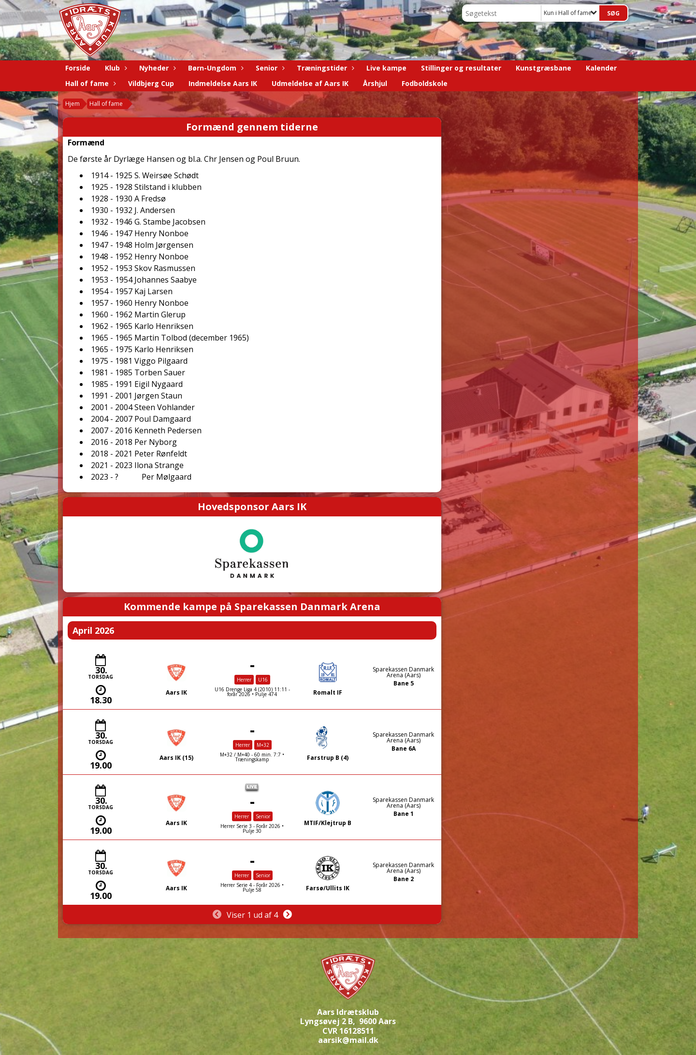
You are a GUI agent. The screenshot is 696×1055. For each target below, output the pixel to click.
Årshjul (375, 83)
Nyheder (156, 67)
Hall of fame (89, 83)
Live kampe (386, 67)
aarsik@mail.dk (348, 1040)
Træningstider (324, 67)
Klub (115, 67)
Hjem (72, 104)
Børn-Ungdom (214, 67)
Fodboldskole (425, 83)
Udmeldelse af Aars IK (310, 83)
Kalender (601, 67)
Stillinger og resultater (461, 67)
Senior (269, 67)
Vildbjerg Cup (151, 83)
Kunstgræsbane (543, 67)
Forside (77, 67)
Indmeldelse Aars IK (222, 83)
